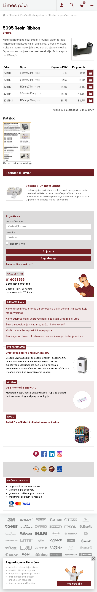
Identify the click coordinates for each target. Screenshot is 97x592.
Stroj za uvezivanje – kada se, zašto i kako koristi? (35, 324)
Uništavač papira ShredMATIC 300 (28, 352)
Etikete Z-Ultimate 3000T (44, 186)
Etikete (13, 15)
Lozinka (10, 232)
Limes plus (15, 5)
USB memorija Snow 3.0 (21, 387)
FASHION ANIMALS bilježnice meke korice (32, 422)
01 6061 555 (15, 279)
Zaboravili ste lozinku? (19, 264)
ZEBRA (7, 33)
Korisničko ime (14, 221)
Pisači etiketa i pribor (32, 15)
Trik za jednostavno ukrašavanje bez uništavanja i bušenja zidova (44, 336)
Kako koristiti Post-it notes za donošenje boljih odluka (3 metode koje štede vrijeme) (46, 310)
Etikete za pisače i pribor (62, 15)
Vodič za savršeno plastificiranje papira (29, 330)
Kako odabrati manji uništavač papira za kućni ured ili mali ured (42, 318)
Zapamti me (15, 243)
